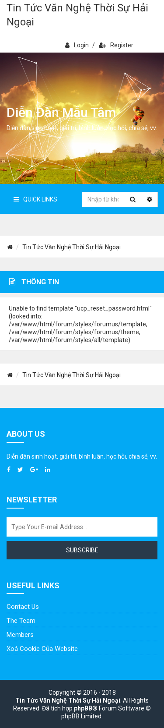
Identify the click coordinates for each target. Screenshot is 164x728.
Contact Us (23, 607)
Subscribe (82, 550)
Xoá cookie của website (42, 649)
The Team (21, 621)
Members (20, 635)
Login (77, 45)
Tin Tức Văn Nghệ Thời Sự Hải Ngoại (77, 15)
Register (116, 45)
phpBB (83, 708)
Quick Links (35, 199)
